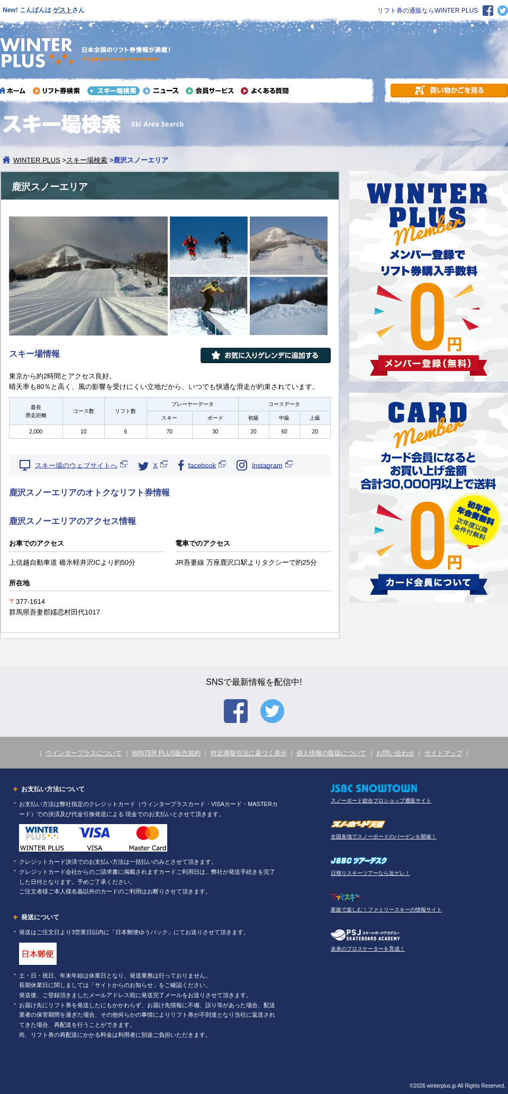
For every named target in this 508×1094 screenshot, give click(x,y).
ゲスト (62, 10)
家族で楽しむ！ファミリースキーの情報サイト (386, 909)
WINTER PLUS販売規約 (166, 753)
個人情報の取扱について (331, 753)
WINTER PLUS (36, 160)
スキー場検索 (86, 160)
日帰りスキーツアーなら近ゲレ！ (370, 873)
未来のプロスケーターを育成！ (368, 949)
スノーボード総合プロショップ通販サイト (381, 800)
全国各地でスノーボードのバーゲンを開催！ (384, 836)
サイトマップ (443, 753)
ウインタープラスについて (84, 753)
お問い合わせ (395, 753)
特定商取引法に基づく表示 (249, 753)
